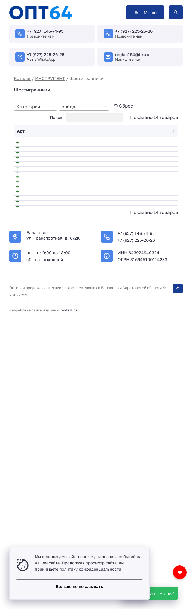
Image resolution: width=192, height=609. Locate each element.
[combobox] (35, 106)
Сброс (126, 106)
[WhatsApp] (150, 593)
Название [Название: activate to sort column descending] (42, 130)
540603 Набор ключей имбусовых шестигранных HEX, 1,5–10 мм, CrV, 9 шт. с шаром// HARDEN (67, 202)
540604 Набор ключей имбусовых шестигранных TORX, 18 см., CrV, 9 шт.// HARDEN (66, 225)
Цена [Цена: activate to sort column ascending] (114, 130)
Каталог (22, 78)
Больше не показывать (79, 586)
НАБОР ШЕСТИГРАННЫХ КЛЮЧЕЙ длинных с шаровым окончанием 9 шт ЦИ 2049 (67, 433)
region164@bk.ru (132, 54)
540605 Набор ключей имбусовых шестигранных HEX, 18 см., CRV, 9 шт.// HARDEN (66, 249)
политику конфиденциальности (90, 569)
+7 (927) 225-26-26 (134, 31)
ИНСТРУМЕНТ (50, 78)
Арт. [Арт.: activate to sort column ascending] (21, 130)
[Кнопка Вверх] (178, 563)
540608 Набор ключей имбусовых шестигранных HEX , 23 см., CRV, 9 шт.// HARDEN (67, 326)
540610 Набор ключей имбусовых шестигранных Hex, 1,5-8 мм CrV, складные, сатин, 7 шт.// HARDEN (66, 380)
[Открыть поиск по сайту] (176, 12)
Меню (145, 12)
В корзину (161, 144)
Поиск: (86, 117)
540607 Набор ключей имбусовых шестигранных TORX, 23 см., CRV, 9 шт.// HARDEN (67, 303)
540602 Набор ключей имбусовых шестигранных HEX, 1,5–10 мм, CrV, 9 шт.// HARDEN (67, 178)
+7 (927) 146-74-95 (45, 31)
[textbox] (35, 106)
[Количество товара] (139, 144)
